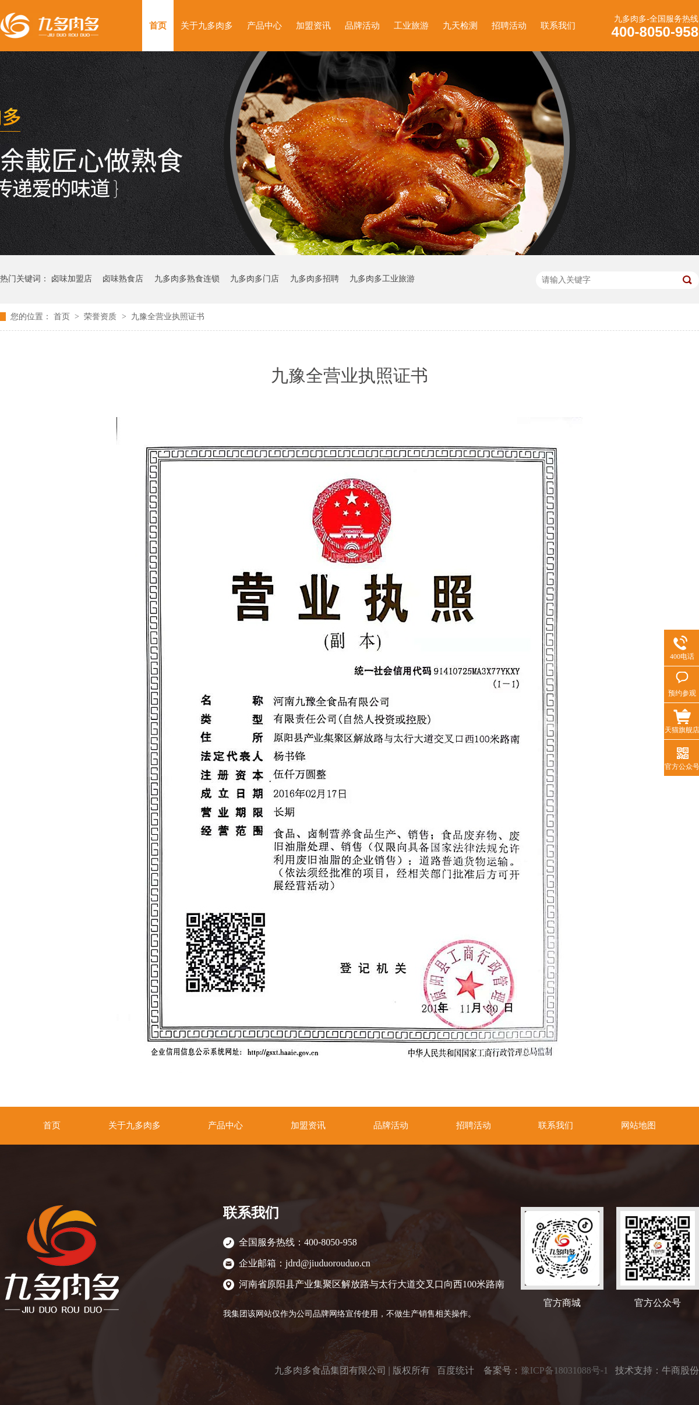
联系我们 (558, 25)
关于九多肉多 (207, 25)
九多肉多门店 (254, 278)
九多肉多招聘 (314, 278)
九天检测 (460, 25)
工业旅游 (411, 25)
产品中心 (264, 25)
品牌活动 (362, 25)
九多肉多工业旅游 (382, 278)
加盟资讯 (313, 25)
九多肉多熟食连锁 (187, 278)
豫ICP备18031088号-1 (564, 1370)
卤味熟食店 (123, 278)
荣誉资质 (101, 316)
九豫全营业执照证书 (167, 316)
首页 (158, 25)
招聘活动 (509, 25)
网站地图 (638, 1125)
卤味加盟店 (71, 278)
